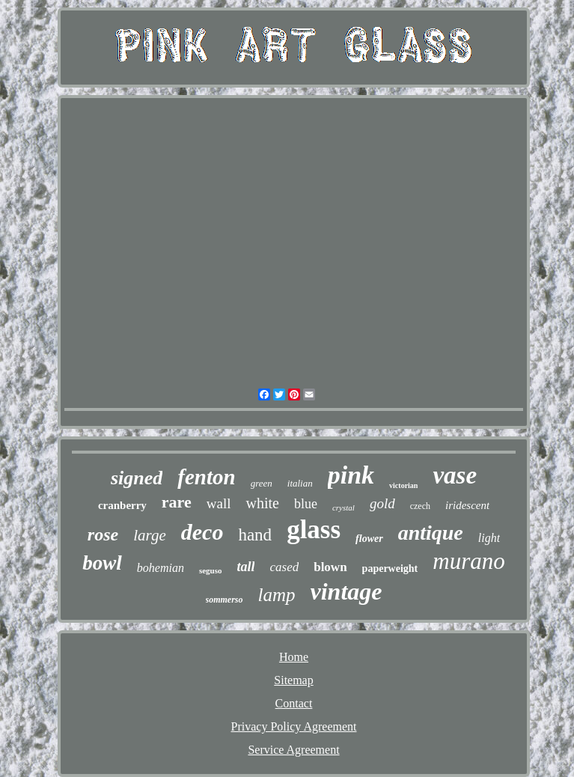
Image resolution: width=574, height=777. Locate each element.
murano (468, 561)
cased (284, 567)
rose (103, 534)
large (149, 535)
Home (293, 656)
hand (255, 534)
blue (305, 503)
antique (430, 532)
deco (202, 531)
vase (455, 475)
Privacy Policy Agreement (294, 726)
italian (300, 483)
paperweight (390, 568)
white (261, 503)
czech (420, 506)
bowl (102, 563)
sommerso (224, 599)
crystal (343, 507)
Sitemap (293, 680)
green (261, 483)
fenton (206, 477)
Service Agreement (293, 749)
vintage (346, 591)
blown (330, 567)
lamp (277, 595)
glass (314, 529)
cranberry (122, 505)
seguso (210, 570)
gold (382, 503)
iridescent (467, 505)
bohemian (160, 567)
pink (351, 475)
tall (245, 566)
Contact (294, 703)
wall (219, 503)
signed (136, 478)
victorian (403, 485)
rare (177, 502)
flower (369, 538)
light (489, 537)
